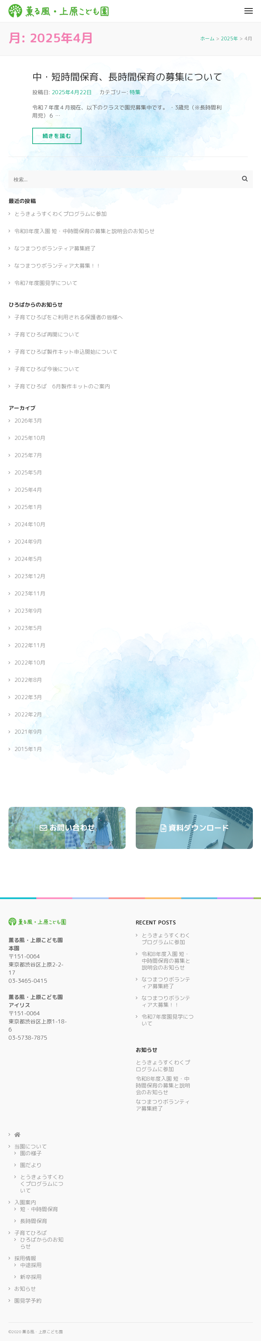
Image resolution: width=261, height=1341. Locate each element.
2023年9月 (28, 610)
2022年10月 (29, 662)
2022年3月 (28, 697)
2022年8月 (28, 680)
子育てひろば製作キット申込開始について (65, 351)
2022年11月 (29, 645)
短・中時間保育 (39, 1209)
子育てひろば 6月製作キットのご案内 (62, 386)
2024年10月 (29, 524)
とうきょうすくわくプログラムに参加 (60, 214)
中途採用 (31, 1265)
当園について (30, 1146)
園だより (31, 1165)
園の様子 (31, 1153)
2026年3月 (28, 420)
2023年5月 (28, 628)
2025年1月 (28, 507)
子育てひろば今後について (46, 369)
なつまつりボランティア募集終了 (55, 248)
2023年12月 (29, 576)
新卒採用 (31, 1277)
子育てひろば (30, 1233)
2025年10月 (29, 438)
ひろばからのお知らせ (41, 1243)
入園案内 (25, 1202)
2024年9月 (28, 541)
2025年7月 (28, 455)
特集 (135, 92)
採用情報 (25, 1258)
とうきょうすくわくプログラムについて (41, 1183)
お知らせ (25, 1289)
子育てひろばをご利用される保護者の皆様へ (68, 317)
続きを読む (56, 136)
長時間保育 (33, 1221)
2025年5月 (28, 472)
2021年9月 (28, 731)
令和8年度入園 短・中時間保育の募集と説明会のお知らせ (84, 231)
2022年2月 (28, 714)
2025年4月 (28, 489)
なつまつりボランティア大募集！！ (57, 265)
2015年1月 (28, 749)
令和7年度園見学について (45, 283)
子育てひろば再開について (46, 334)
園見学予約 (27, 1300)
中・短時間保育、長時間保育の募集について (127, 76)
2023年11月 (29, 593)
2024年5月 (28, 559)
